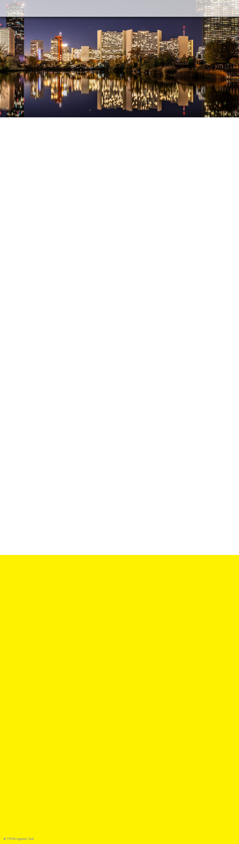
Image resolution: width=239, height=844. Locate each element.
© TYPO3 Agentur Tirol (18, 839)
